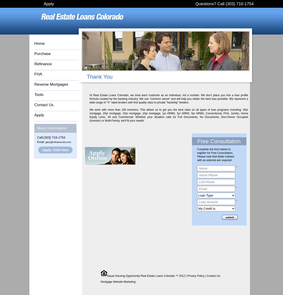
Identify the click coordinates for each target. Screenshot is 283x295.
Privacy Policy (195, 276)
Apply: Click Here (55, 150)
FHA (38, 74)
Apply (49, 4)
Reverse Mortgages (51, 84)
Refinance (43, 64)
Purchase (42, 54)
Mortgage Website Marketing (118, 281)
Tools (38, 94)
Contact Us (44, 105)
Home (39, 43)
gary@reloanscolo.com (58, 142)
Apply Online (111, 156)
